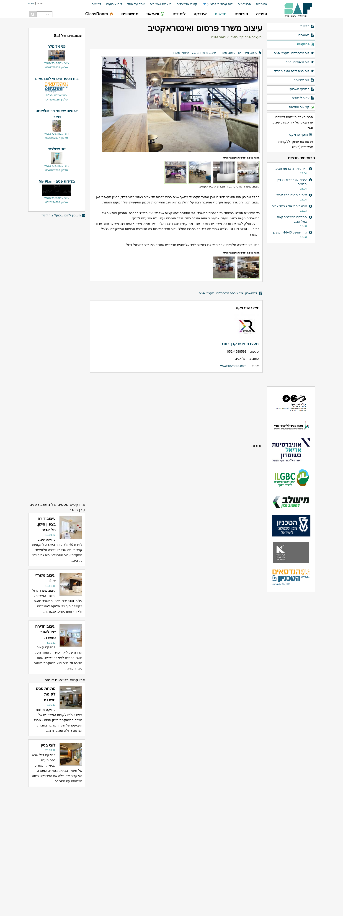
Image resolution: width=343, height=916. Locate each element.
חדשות (307, 26)
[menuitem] (259, 4)
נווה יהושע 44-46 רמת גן (290, 232)
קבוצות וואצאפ (301, 107)
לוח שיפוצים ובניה (300, 62)
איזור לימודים (303, 98)
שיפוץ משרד (180, 52)
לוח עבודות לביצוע (220, 4)
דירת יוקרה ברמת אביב (291, 168)
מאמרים (261, 4)
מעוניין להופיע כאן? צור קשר (63, 215)
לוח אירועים (114, 4)
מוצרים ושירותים (161, 4)
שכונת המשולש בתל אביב (289, 206)
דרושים (96, 4)
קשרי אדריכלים (187, 4)
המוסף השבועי (301, 89)
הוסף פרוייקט (300, 134)
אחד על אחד (136, 4)
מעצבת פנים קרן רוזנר (246, 37)
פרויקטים (305, 44)
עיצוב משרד (227, 52)
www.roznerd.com (233, 366)
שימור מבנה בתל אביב (291, 195)
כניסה (31, 3)
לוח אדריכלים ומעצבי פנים (294, 53)
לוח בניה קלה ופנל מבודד (294, 71)
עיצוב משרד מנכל (204, 52)
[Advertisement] (176, 408)
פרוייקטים (244, 4)
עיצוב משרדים (247, 52)
